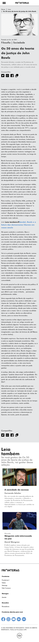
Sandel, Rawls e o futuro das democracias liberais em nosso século (18, 225)
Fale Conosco (6, 588)
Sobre (4, 583)
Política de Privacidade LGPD (18, 629)
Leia (9, 9)
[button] (4, 2)
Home (3, 9)
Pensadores (5, 606)
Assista (4, 597)
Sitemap (4, 585)
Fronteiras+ (6, 580)
